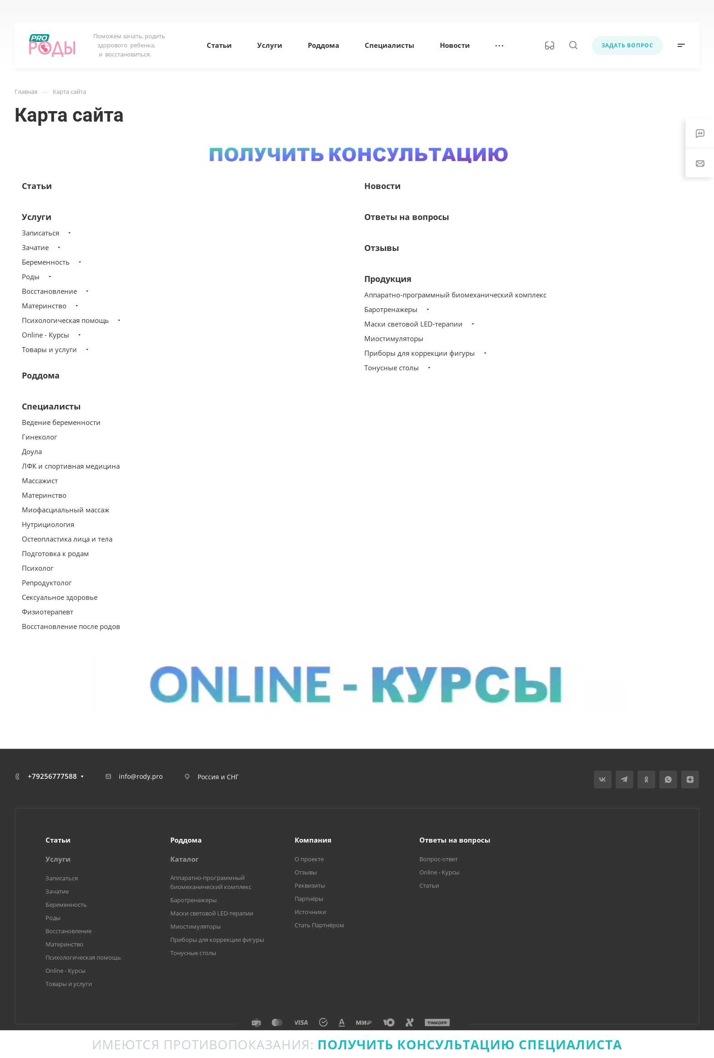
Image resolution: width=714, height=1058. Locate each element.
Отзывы (381, 247)
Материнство (44, 305)
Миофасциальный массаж (65, 509)
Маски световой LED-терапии (413, 323)
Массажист (40, 480)
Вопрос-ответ (438, 859)
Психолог (37, 567)
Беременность (46, 261)
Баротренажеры (391, 309)
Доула (32, 451)
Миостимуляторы (393, 338)
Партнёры (309, 898)
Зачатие (35, 247)
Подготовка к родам (55, 553)
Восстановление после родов (71, 626)
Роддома (41, 375)
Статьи (37, 185)
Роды (31, 276)
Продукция (388, 278)
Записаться (40, 232)
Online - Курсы (45, 334)
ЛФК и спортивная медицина (71, 465)
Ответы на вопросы (406, 216)
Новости (382, 185)
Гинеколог (39, 436)
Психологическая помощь (65, 320)
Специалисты (51, 406)
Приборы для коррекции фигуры (419, 353)
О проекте (309, 859)
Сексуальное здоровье (59, 597)
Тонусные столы (391, 367)
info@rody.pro (141, 776)
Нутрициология (48, 524)
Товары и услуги (49, 349)
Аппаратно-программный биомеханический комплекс (455, 294)
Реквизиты (310, 885)
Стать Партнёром (319, 925)
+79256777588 (52, 776)
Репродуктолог (46, 582)
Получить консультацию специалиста (469, 1044)
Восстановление (49, 291)
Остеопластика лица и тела (67, 538)
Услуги (36, 216)
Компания (313, 839)
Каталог (184, 859)
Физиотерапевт (47, 611)
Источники (310, 912)
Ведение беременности (61, 422)
